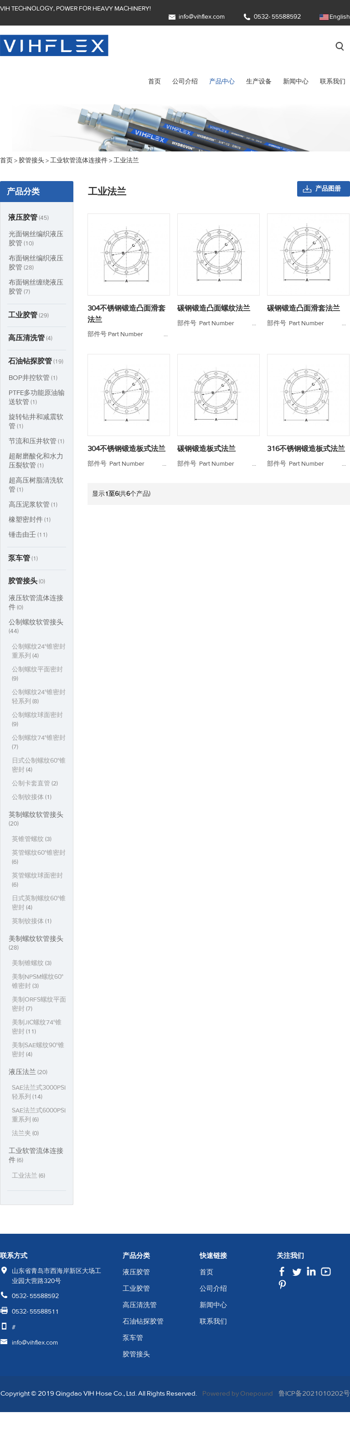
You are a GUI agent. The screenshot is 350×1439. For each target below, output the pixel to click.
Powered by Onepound (264, 1405)
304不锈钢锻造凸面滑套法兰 (126, 313)
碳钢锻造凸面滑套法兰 (304, 308)
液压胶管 (29, 217)
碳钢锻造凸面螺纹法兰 (213, 308)
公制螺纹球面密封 (37, 722)
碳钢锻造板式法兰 (206, 458)
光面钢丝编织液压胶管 (36, 238)
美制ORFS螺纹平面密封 (36, 1007)
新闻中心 (296, 81)
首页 (154, 81)
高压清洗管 (31, 339)
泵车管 (23, 560)
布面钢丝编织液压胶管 (36, 263)
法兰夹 (26, 1145)
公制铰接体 (32, 799)
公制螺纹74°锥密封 (39, 745)
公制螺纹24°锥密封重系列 (39, 654)
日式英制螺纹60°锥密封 (39, 906)
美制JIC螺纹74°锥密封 (37, 1030)
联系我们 (332, 81)
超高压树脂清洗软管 (36, 486)
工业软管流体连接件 (36, 1166)
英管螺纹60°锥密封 (39, 860)
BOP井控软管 (34, 379)
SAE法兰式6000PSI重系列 (38, 1127)
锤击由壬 (28, 536)
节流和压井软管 (37, 443)
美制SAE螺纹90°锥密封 (39, 1052)
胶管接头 (27, 583)
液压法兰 (28, 1074)
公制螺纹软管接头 (36, 629)
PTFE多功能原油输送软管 (34, 398)
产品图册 (328, 188)
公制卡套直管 (35, 786)
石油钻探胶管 (36, 362)
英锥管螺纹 (32, 841)
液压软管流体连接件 (36, 605)
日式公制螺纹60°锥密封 (39, 768)
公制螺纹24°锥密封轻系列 (39, 699)
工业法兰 (29, 1187)
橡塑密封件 (30, 521)
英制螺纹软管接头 (36, 821)
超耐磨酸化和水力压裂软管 (36, 462)
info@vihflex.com (202, 16)
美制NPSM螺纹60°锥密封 (38, 984)
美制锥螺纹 (32, 965)
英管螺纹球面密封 (37, 883)
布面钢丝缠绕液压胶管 (36, 287)
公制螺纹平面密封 (37, 677)
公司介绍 (185, 81)
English (339, 16)
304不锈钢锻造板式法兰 (126, 458)
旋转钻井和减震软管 (36, 423)
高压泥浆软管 (34, 506)
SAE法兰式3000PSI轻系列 (33, 1099)
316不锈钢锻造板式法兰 (306, 458)
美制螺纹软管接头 (36, 945)
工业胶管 (29, 316)
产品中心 (222, 81)
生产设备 (259, 81)
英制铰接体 (32, 923)
